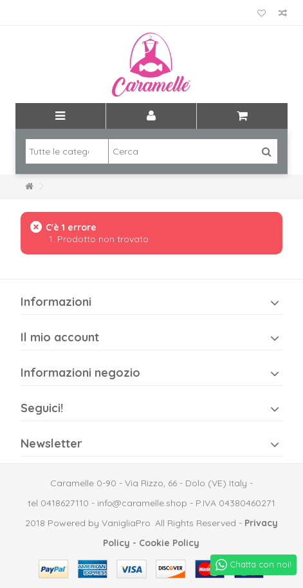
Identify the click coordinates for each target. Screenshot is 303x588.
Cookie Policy (169, 543)
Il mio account (60, 337)
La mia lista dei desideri (261, 14)
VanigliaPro (126, 523)
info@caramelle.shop (142, 503)
